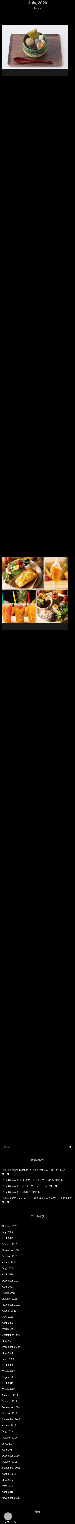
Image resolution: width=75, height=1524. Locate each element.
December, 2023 (11, 1280)
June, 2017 (8, 1443)
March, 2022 (8, 1329)
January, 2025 (9, 1244)
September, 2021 (11, 1335)
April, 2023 (7, 1286)
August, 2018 (9, 1425)
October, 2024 (9, 1256)
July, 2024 (7, 1268)
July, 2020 (7, 1353)
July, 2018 (7, 1431)
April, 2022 (7, 1323)
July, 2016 (7, 1480)
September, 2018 (11, 1419)
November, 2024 (11, 1250)
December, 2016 (11, 1455)
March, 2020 (8, 1371)
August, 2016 (9, 1474)
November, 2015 (11, 1498)
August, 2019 (9, 1377)
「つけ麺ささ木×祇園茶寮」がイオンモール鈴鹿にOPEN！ (33, 1180)
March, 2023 (8, 1292)
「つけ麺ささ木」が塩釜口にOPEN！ (22, 1192)
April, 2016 (7, 1492)
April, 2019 (7, 1383)
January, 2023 (9, 1298)
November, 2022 (11, 1304)
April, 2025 (7, 1238)
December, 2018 (11, 1407)
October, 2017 (9, 1437)
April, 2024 (7, 1274)
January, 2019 (9, 1401)
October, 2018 (9, 1413)
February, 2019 (10, 1395)
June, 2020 (8, 1359)
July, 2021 (7, 1341)
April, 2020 (7, 1365)
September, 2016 (11, 1467)
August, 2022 (9, 1310)
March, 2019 (8, 1389)
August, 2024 (9, 1262)
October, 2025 (9, 1226)
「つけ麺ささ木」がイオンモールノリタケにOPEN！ (30, 1186)
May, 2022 (7, 1316)
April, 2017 (7, 1449)
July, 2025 (7, 1232)
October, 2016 (9, 1461)
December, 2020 (11, 1347)
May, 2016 (7, 1486)
